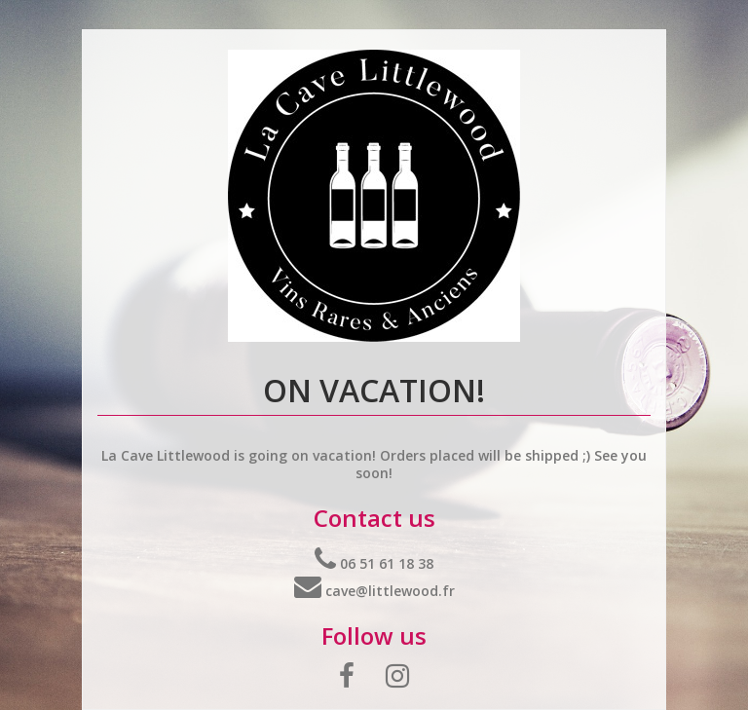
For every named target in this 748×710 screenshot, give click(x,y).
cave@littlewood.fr (374, 590)
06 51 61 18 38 (374, 563)
